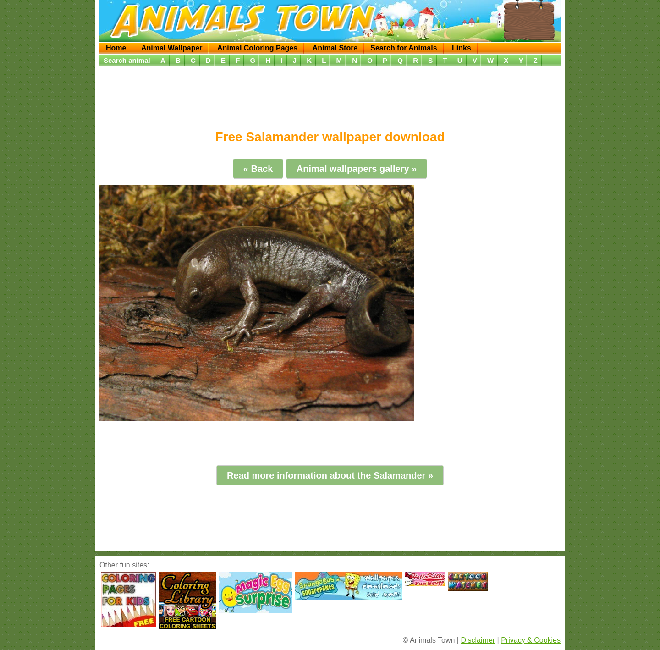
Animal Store (335, 48)
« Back (258, 169)
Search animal (127, 60)
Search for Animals (403, 48)
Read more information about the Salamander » (330, 475)
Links (461, 48)
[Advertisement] (330, 95)
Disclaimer (478, 640)
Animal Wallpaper (172, 48)
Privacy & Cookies (531, 640)
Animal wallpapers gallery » (357, 169)
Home (116, 48)
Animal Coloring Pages (257, 48)
